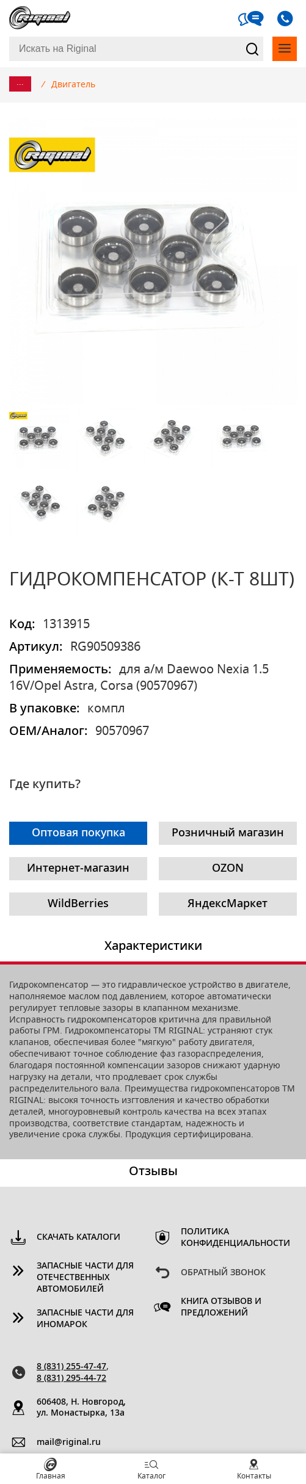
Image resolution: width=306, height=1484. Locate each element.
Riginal (39, 18)
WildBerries (78, 904)
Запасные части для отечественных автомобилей (85, 1278)
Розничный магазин (228, 833)
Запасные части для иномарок (85, 1319)
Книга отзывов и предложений (221, 1307)
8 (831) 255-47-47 (71, 1367)
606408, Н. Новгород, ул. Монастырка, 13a (81, 1408)
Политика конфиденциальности (230, 1238)
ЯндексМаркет (228, 904)
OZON (228, 868)
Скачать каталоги (78, 1237)
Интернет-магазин (78, 868)
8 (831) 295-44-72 (71, 1378)
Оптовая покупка (78, 833)
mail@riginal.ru (69, 1442)
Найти (252, 49)
